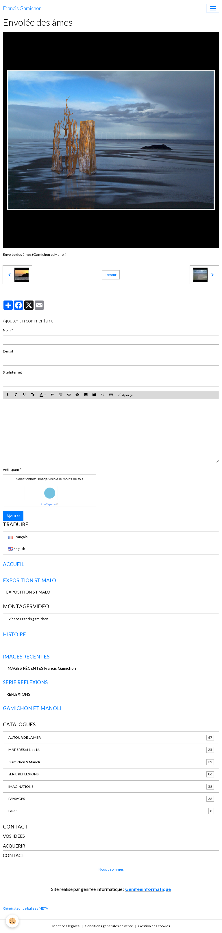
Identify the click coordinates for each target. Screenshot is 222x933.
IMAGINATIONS (111, 787)
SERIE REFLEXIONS (111, 774)
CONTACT (14, 855)
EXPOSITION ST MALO (28, 591)
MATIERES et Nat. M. (111, 750)
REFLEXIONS (18, 694)
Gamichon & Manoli (111, 762)
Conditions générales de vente (109, 926)
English (16, 548)
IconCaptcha (48, 504)
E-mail (8, 351)
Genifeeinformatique (148, 889)
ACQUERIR (14, 845)
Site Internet (12, 372)
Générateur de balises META (25, 908)
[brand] (22, 8)
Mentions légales (65, 926)
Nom (7, 330)
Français (17, 537)
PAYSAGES (111, 799)
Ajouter (13, 515)
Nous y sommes (111, 869)
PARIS (111, 811)
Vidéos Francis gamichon (28, 619)
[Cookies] (12, 921)
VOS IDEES (14, 836)
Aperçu (125, 395)
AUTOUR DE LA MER (111, 737)
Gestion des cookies (154, 926)
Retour (111, 275)
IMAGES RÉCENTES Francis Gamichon (41, 668)
